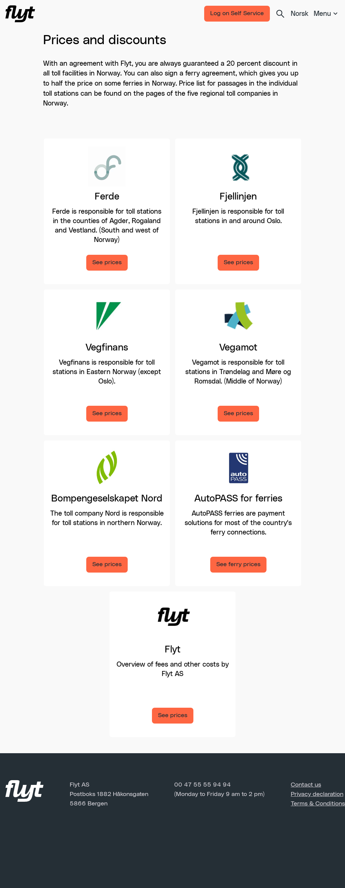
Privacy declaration (317, 794)
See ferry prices (238, 564)
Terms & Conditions (318, 804)
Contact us (306, 785)
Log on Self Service (237, 13)
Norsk (299, 13)
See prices (107, 262)
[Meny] (327, 14)
